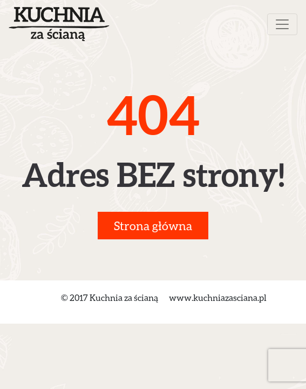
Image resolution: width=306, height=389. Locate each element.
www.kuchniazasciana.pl (218, 297)
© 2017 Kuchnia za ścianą (109, 297)
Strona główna (153, 225)
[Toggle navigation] (282, 24)
